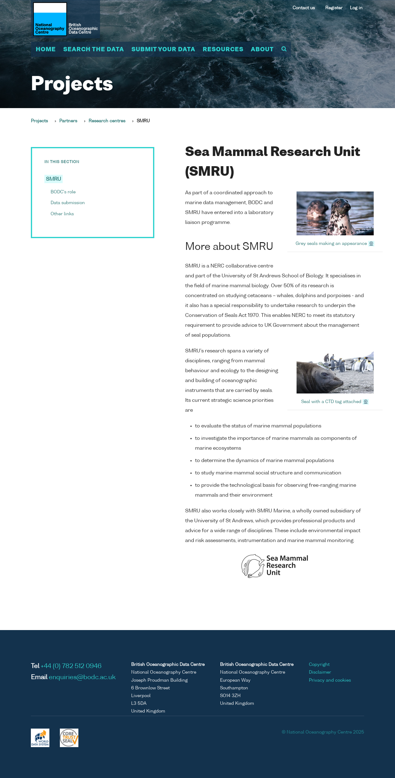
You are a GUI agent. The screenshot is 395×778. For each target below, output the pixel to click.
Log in (356, 8)
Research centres (107, 121)
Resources (223, 50)
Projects (39, 121)
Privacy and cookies (330, 680)
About (262, 50)
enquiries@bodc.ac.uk (82, 678)
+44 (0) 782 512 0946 (71, 666)
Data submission (68, 203)
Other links (62, 214)
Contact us (304, 8)
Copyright (319, 664)
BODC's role (63, 192)
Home (46, 50)
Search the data (93, 50)
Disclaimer (320, 672)
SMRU (53, 179)
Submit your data (163, 50)
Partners (68, 121)
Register (334, 8)
